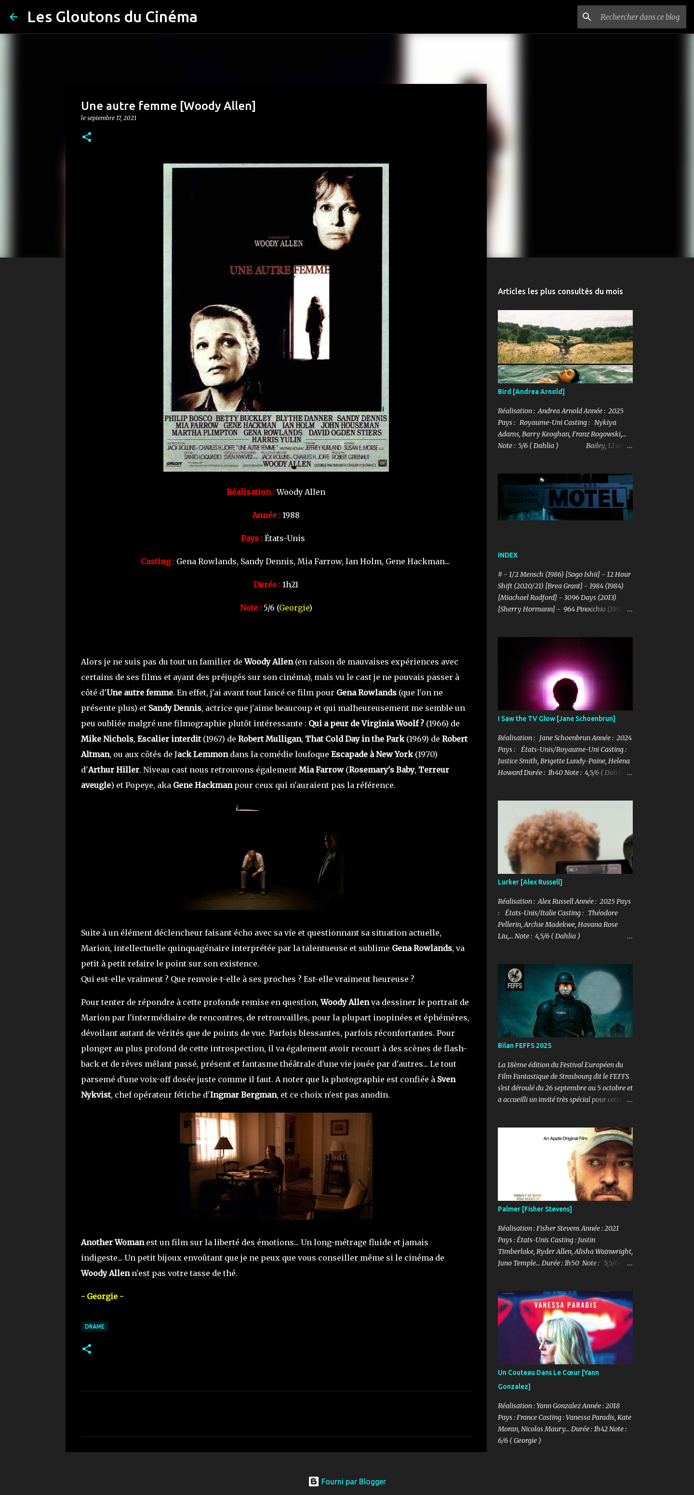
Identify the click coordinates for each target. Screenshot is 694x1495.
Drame (95, 1326)
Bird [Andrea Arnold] (531, 391)
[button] (87, 137)
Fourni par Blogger (347, 1481)
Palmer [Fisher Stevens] (535, 1209)
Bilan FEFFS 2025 (524, 1045)
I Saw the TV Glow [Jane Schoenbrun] (556, 718)
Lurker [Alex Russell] (530, 882)
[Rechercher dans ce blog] (635, 16)
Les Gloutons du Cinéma (112, 16)
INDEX (508, 555)
